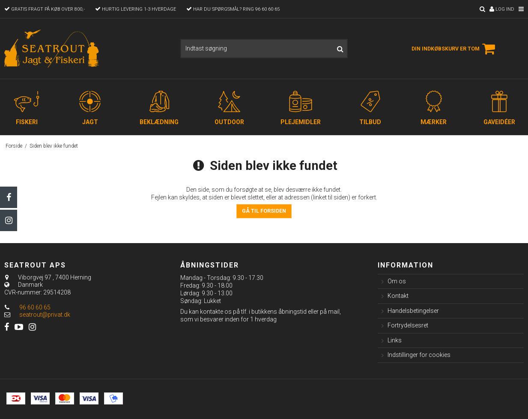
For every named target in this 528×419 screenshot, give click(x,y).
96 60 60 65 (27, 307)
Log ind (501, 9)
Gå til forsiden (264, 211)
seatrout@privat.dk (44, 314)
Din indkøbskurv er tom (455, 49)
